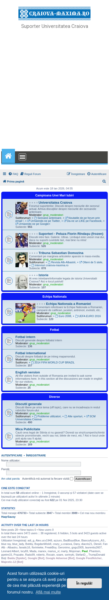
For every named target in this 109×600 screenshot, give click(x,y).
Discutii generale (28, 404)
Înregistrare (36, 455)
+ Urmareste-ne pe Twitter (42, 220)
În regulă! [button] (84, 583)
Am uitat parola (10, 478)
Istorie (44, 275)
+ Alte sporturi (72, 416)
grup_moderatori (53, 214)
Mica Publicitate (27, 429)
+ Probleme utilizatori (46, 416)
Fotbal (54, 330)
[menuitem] (13, 174)
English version (27, 372)
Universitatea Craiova (55, 202)
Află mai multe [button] (48, 592)
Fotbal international (30, 353)
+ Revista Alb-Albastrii (60, 262)
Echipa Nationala (55, 296)
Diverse (54, 397)
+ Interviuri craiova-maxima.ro (48, 265)
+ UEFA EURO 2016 (87, 316)
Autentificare (11, 455)
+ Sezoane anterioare (46, 217)
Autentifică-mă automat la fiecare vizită (47, 479)
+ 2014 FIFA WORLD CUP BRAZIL (52, 362)
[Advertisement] (54, 90)
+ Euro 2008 (62, 316)
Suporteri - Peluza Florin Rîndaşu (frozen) (71, 234)
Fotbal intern (25, 337)
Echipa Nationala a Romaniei (68, 304)
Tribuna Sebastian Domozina (61, 253)
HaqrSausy (8, 516)
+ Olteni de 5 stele (89, 262)
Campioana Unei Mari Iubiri (54, 195)
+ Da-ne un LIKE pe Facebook (81, 220)
